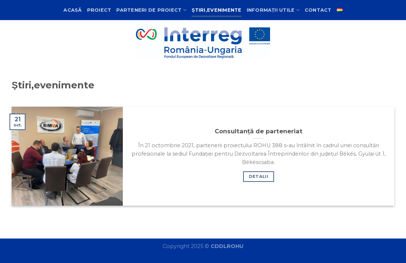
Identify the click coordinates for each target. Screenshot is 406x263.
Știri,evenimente (217, 10)
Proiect (99, 10)
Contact (318, 10)
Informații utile (273, 10)
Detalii (258, 176)
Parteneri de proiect (151, 10)
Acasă (72, 10)
